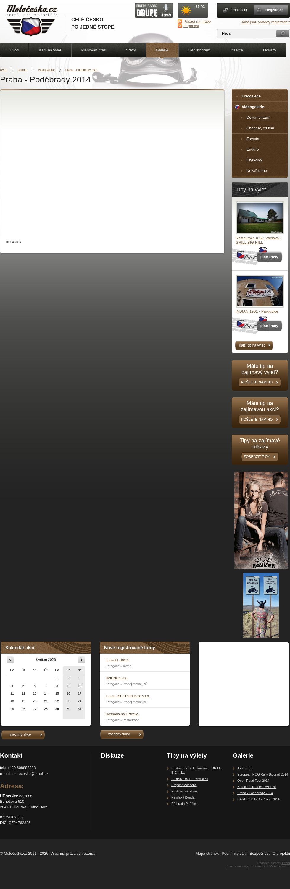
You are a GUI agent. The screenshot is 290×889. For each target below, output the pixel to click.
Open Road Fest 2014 (253, 780)
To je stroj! (244, 768)
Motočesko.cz (15, 853)
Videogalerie (46, 69)
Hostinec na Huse (184, 791)
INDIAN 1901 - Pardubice (257, 311)
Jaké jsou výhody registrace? (265, 22)
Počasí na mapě (197, 21)
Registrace (274, 10)
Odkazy (269, 50)
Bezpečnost (260, 853)
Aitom (285, 863)
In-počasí (191, 26)
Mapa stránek (207, 853)
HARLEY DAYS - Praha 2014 (258, 799)
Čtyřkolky (254, 160)
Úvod (14, 50)
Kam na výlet (50, 50)
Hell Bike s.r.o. (117, 678)
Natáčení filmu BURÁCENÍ (256, 787)
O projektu (281, 853)
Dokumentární (258, 117)
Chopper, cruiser (260, 128)
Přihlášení (239, 10)
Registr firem (199, 50)
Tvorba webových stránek (244, 866)
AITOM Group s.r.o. (277, 866)
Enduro (252, 149)
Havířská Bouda (182, 797)
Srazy (131, 50)
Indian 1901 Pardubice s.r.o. (128, 696)
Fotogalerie (251, 96)
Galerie (162, 50)
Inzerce (236, 50)
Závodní (253, 138)
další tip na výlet (252, 345)
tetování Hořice (118, 660)
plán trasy (269, 257)
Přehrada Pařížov (184, 803)
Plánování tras (93, 50)
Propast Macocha (184, 785)
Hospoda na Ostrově (122, 714)
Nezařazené (256, 170)
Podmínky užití (234, 853)
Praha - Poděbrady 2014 (82, 69)
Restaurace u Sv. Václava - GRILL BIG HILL (258, 240)
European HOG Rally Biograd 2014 (262, 774)
